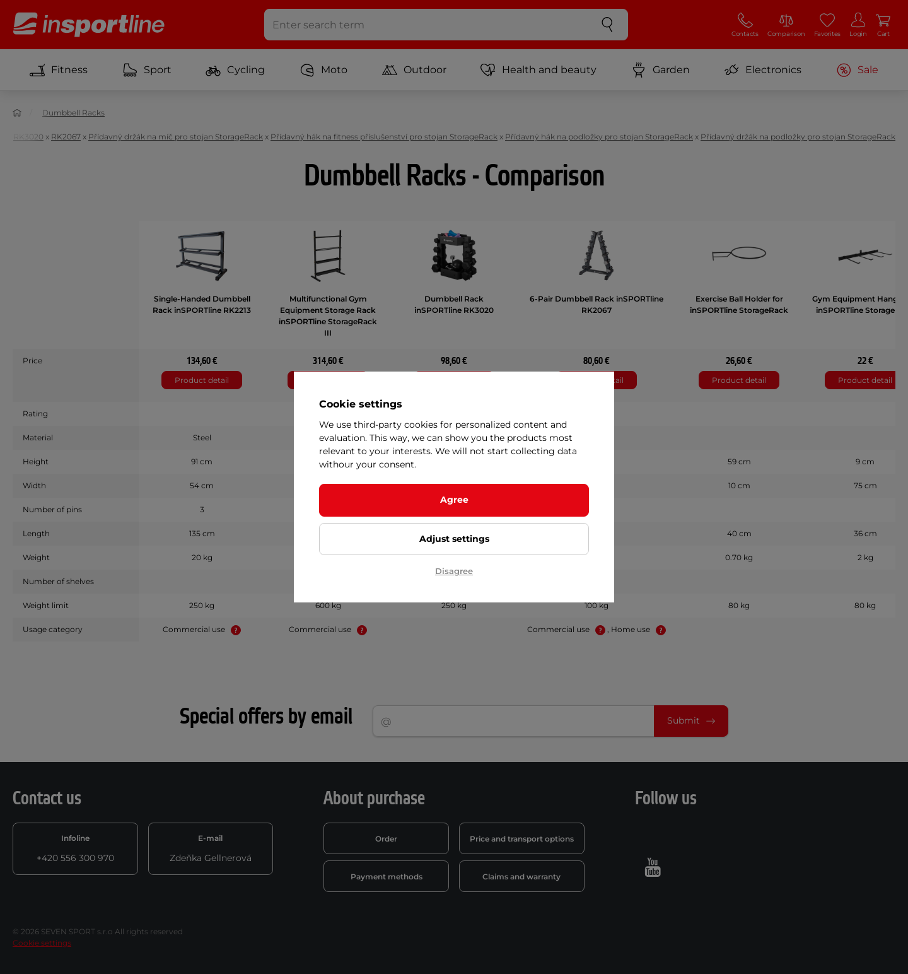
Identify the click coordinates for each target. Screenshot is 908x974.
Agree (454, 499)
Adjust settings (454, 538)
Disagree (454, 571)
